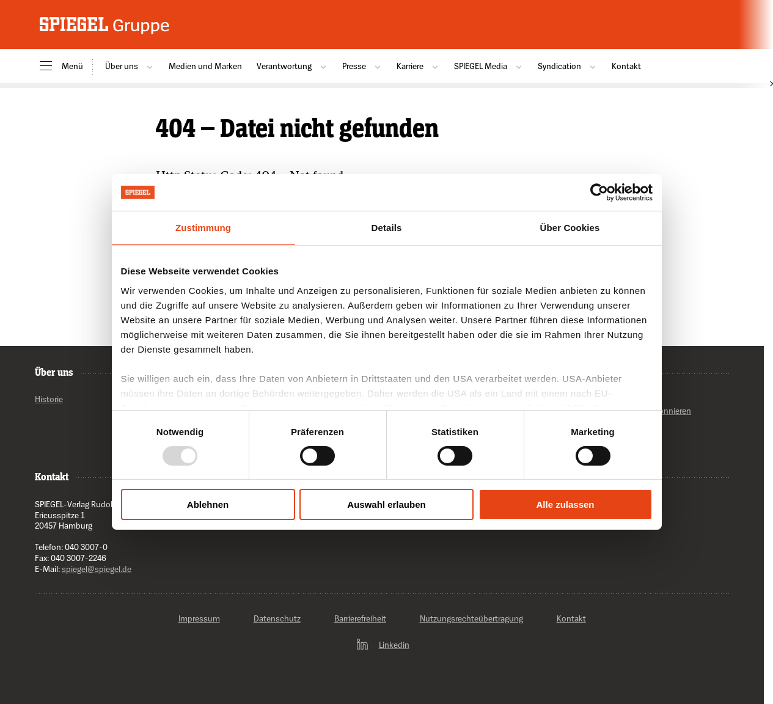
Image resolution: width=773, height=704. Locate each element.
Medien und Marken (205, 66)
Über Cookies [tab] (570, 227)
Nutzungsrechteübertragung (471, 619)
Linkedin (382, 645)
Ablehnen (208, 504)
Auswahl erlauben (386, 504)
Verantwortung (292, 66)
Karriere (418, 66)
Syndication (567, 66)
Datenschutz (277, 619)
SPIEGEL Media (488, 66)
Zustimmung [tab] (203, 227)
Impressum (199, 619)
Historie (49, 399)
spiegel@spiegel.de (96, 568)
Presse (362, 66)
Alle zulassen (565, 504)
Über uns (129, 66)
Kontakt (626, 66)
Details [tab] (387, 227)
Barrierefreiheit (360, 619)
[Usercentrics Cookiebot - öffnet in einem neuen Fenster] (599, 192)
